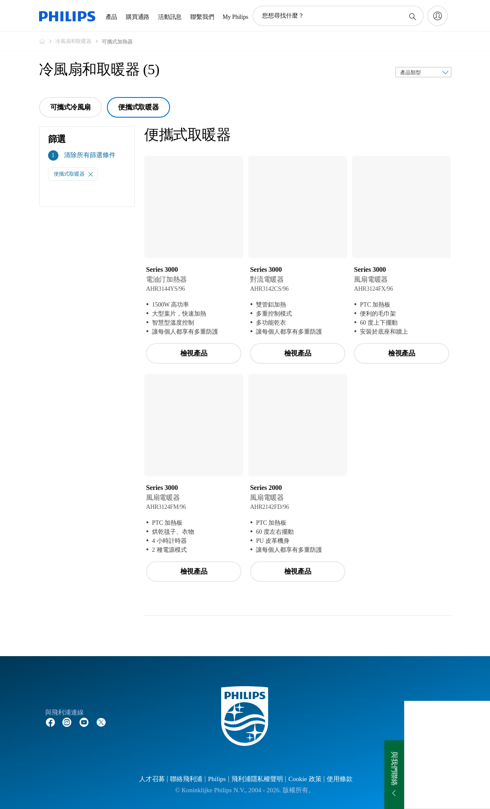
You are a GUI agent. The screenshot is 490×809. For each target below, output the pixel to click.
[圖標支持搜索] (412, 16)
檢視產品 (193, 353)
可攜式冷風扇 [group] (70, 107)
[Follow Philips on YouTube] (84, 721)
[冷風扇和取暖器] (78, 41)
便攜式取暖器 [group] (138, 107)
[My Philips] (437, 16)
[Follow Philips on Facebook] (50, 721)
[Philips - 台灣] (47, 41)
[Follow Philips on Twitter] (101, 721)
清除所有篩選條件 (90, 155)
